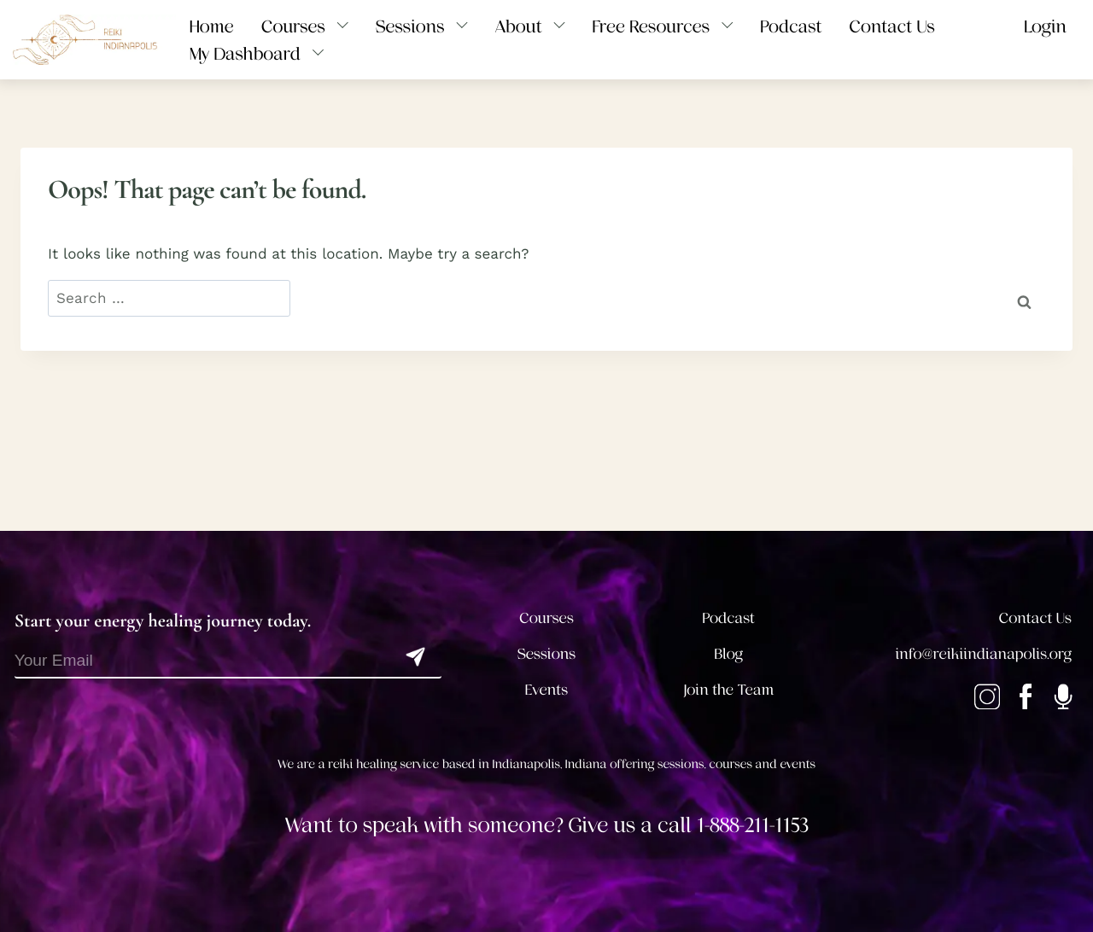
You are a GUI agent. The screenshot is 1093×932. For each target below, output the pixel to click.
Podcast (729, 618)
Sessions (546, 654)
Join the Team (728, 690)
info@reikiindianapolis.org (984, 654)
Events (546, 690)
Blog (729, 654)
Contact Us (1035, 618)
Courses (546, 618)
